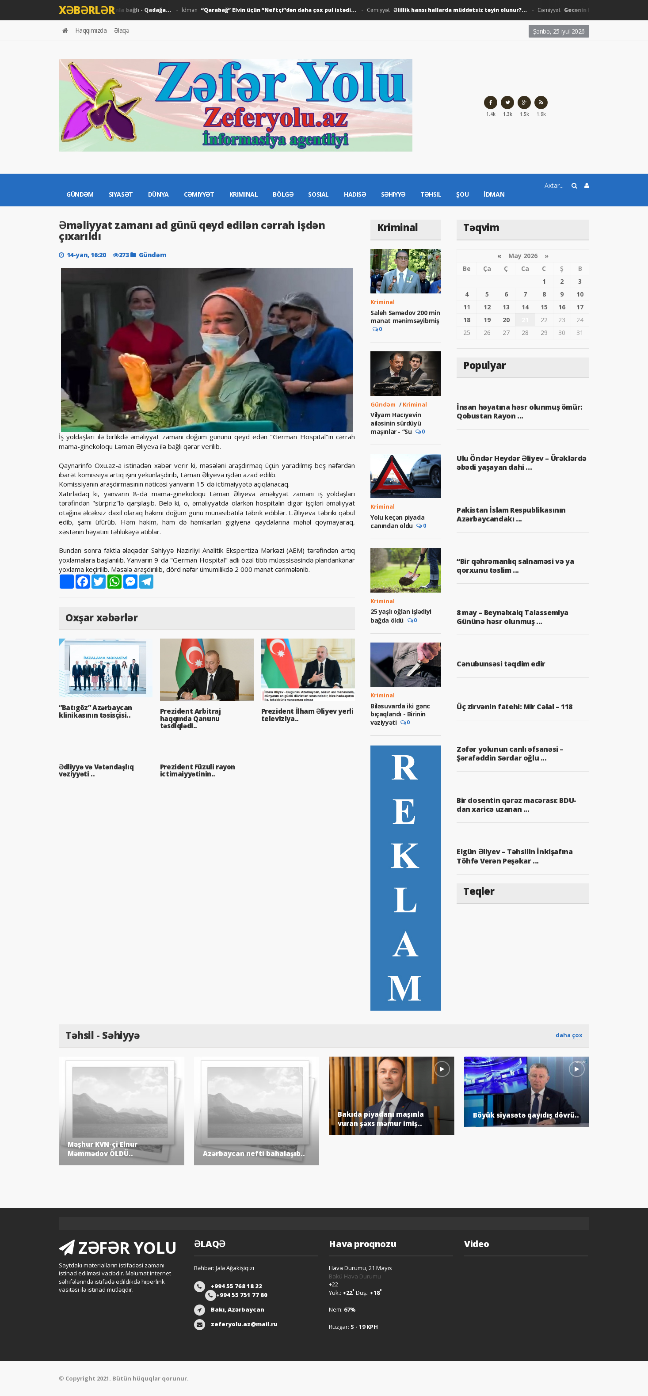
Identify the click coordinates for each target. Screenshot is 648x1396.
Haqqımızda (91, 30)
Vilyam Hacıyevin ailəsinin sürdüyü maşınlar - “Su (395, 423)
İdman (271, 10)
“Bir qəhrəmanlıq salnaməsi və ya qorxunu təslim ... (515, 565)
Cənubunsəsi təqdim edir (501, 664)
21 (525, 320)
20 (506, 320)
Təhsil (431, 194)
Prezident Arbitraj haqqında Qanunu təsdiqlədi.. (190, 718)
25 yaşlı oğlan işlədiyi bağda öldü (400, 615)
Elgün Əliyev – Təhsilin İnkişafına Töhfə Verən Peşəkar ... (514, 856)
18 (466, 320)
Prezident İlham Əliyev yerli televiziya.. (307, 715)
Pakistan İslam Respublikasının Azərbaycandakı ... (511, 514)
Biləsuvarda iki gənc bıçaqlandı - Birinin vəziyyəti (400, 714)
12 (487, 307)
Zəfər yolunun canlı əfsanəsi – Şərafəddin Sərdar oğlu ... (510, 753)
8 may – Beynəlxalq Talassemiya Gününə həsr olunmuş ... (512, 617)
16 (561, 307)
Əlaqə (122, 30)
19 (487, 320)
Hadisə (355, 194)
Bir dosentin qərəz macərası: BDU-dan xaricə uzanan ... (516, 804)
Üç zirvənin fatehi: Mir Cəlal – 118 (514, 706)
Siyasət (121, 194)
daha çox (569, 1035)
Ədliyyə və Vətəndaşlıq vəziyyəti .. (96, 770)
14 (525, 307)
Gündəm (80, 194)
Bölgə (283, 194)
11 (466, 307)
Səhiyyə (393, 194)
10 (579, 294)
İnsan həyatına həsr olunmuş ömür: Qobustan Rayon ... (520, 411)
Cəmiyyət (449, 10)
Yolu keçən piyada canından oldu (397, 521)
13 (506, 307)
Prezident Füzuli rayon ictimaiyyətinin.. (197, 770)
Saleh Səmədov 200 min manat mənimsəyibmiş (405, 316)
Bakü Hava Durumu (355, 1276)
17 (579, 307)
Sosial (318, 194)
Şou (462, 194)
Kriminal (243, 194)
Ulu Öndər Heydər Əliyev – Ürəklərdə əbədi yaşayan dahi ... (522, 462)
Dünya (158, 194)
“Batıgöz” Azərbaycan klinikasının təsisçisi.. (95, 711)
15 (544, 307)
